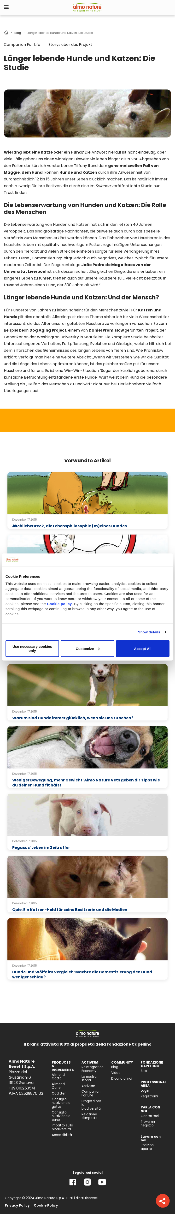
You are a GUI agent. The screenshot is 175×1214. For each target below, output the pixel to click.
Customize (88, 648)
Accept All (143, 648)
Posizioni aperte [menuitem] (147, 1147)
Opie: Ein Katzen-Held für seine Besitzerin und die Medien (69, 909)
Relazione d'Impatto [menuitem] (90, 1116)
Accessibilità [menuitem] (62, 1135)
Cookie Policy (46, 1205)
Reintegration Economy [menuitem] (93, 1069)
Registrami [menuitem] (149, 1096)
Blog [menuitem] (114, 1067)
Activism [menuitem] (88, 1086)
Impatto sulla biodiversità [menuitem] (62, 1127)
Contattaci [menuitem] (150, 1116)
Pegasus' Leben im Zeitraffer (41, 847)
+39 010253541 (22, 1088)
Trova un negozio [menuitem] (148, 1123)
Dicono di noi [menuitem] (121, 1078)
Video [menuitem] (116, 1073)
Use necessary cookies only (32, 648)
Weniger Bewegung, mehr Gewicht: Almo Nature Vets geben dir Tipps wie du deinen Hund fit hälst (86, 782)
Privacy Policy (17, 1205)
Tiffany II (82, 165)
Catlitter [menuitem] (59, 1093)
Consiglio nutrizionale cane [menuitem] (61, 1116)
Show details (149, 632)
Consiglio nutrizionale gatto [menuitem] (61, 1103)
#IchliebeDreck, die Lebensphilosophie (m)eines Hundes (69, 526)
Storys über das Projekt (70, 44)
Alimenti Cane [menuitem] (58, 1086)
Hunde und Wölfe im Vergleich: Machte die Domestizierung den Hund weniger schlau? (82, 974)
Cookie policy (59, 604)
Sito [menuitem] (144, 1071)
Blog (17, 33)
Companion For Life (22, 44)
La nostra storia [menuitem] (89, 1078)
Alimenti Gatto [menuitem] (58, 1076)
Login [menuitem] (145, 1090)
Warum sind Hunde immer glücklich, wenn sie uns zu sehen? (72, 718)
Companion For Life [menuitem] (91, 1093)
